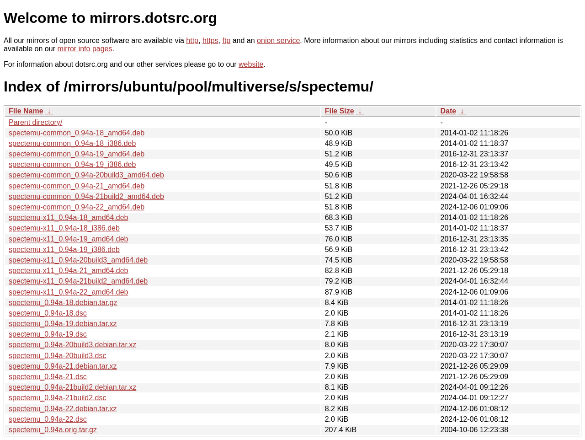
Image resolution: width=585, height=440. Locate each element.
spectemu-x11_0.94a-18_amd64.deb (68, 217)
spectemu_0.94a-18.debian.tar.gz (63, 302)
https (210, 40)
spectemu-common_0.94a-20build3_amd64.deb (86, 175)
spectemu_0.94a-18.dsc (48, 313)
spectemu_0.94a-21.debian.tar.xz (63, 366)
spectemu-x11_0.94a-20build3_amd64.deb (78, 260)
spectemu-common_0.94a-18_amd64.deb (76, 133)
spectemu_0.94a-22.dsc (48, 419)
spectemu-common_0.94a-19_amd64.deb (76, 154)
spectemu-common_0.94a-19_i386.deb (72, 164)
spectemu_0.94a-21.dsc (48, 377)
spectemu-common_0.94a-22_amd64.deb (76, 207)
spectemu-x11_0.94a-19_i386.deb (64, 249)
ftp (226, 40)
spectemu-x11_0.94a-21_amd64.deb (68, 270)
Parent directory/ (35, 122)
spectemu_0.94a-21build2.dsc (57, 398)
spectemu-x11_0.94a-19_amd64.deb (68, 239)
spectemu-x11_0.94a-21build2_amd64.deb (78, 281)
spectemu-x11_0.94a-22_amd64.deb (68, 292)
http (192, 40)
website (251, 64)
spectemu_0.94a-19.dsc (48, 334)
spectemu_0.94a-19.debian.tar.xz (63, 323)
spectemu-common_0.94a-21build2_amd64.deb (86, 196)
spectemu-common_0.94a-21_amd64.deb (76, 186)
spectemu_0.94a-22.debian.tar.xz (63, 409)
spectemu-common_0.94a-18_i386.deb (72, 143)
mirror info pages (84, 49)
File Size (339, 111)
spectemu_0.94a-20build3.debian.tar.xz (72, 345)
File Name (26, 111)
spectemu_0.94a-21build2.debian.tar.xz (72, 387)
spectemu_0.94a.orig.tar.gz (53, 430)
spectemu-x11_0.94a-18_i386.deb (64, 228)
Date (448, 111)
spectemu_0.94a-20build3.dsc (57, 356)
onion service (278, 40)
